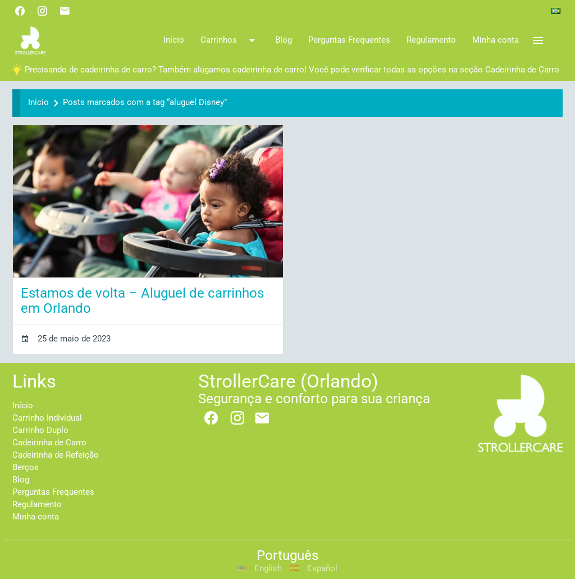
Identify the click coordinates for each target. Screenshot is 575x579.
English (260, 568)
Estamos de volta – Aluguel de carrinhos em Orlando (142, 301)
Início (38, 102)
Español (314, 568)
